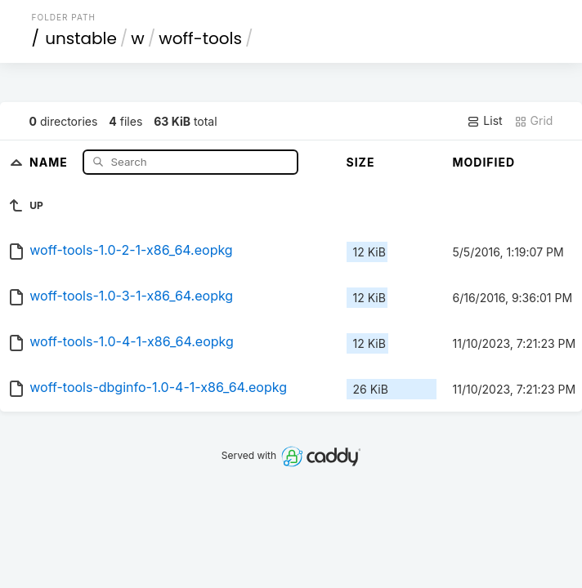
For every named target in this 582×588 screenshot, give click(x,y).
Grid (533, 121)
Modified (484, 162)
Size (361, 162)
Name (50, 161)
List (484, 121)
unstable (81, 38)
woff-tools (200, 38)
